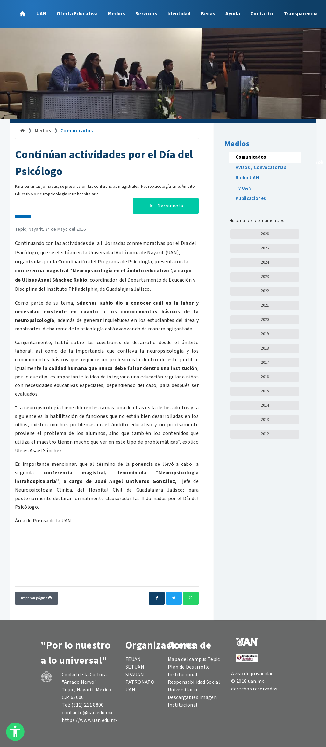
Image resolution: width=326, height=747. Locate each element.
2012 (265, 434)
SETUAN (134, 666)
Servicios (146, 13)
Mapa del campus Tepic (194, 659)
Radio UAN (247, 177)
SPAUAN (134, 674)
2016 (265, 377)
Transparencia (301, 13)
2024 (265, 262)
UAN (41, 13)
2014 (265, 405)
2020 (265, 320)
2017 (265, 362)
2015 (265, 391)
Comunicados (76, 130)
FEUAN (133, 659)
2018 (265, 348)
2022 (265, 291)
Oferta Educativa (77, 13)
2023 (265, 277)
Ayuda (232, 13)
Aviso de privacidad (252, 673)
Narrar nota (166, 205)
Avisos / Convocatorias (261, 167)
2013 (265, 420)
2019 (265, 334)
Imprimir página (36, 598)
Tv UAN (244, 188)
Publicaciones (251, 198)
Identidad (179, 13)
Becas (208, 13)
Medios (116, 13)
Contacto (261, 13)
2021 (265, 305)
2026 (265, 234)
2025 (265, 248)
